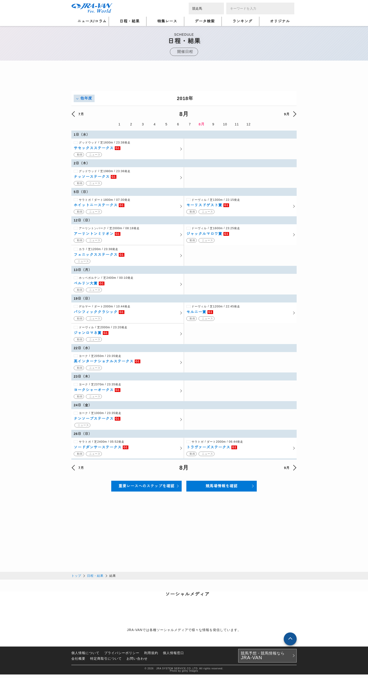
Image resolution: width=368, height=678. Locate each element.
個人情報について (85, 656)
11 (237, 124)
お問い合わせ (137, 662)
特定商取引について (106, 662)
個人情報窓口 (173, 656)
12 (248, 124)
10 (225, 124)
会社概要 (78, 662)
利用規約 (151, 656)
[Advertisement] (184, 80)
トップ (76, 579)
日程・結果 (95, 579)
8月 (201, 124)
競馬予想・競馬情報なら (263, 659)
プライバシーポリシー (121, 656)
